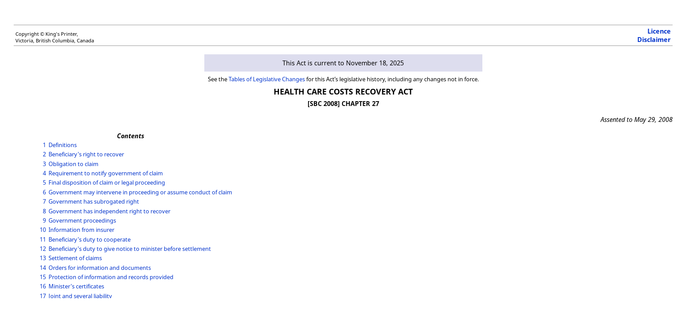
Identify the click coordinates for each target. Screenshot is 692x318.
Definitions (63, 145)
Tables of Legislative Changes (267, 79)
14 (43, 268)
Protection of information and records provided (111, 277)
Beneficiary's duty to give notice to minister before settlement (130, 249)
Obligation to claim (73, 164)
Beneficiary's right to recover (86, 154)
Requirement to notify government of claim (106, 173)
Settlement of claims (75, 258)
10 (43, 230)
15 (43, 277)
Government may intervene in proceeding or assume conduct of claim (140, 192)
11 (43, 239)
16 (43, 286)
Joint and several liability (80, 296)
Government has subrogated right (94, 201)
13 (43, 258)
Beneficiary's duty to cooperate (90, 239)
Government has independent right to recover (109, 211)
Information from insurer (81, 230)
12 (43, 249)
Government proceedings (82, 220)
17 (43, 296)
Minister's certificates (76, 286)
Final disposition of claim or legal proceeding (107, 182)
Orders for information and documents (100, 268)
